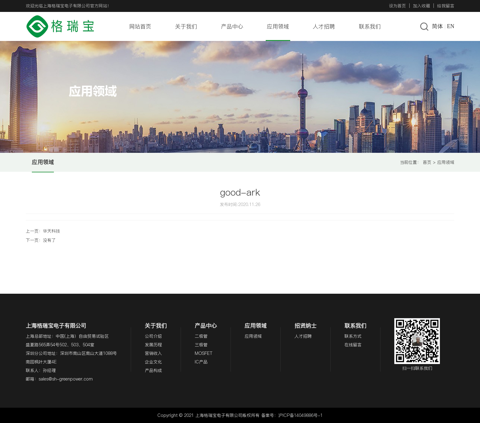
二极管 (201, 336)
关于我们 (186, 26)
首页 (427, 162)
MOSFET (203, 353)
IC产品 (201, 362)
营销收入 (153, 353)
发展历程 (153, 345)
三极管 (201, 345)
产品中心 (232, 26)
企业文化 (153, 362)
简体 (437, 26)
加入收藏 (421, 6)
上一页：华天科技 (43, 231)
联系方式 (353, 336)
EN (450, 26)
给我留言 (445, 6)
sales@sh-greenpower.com (66, 379)
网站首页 (140, 26)
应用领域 (278, 26)
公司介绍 (153, 336)
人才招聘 (324, 26)
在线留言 (353, 345)
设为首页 (397, 6)
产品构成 (153, 370)
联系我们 (370, 26)
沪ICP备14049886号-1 (300, 415)
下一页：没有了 (41, 240)
